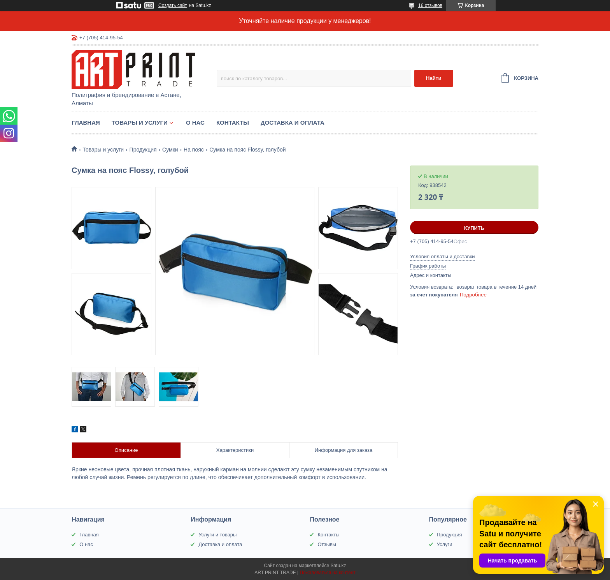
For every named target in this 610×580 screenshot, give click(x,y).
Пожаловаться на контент (327, 572)
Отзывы (326, 544)
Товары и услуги (140, 122)
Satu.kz (338, 565)
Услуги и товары (217, 535)
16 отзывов (430, 5)
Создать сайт (172, 5)
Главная (86, 122)
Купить (474, 228)
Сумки (170, 149)
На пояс (194, 149)
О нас (195, 122)
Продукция (143, 149)
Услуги (444, 544)
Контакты (232, 122)
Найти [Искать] (434, 78)
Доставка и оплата (292, 122)
